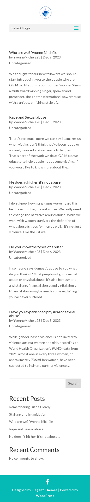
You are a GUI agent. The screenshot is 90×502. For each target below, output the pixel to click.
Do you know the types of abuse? (36, 247)
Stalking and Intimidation (27, 414)
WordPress (45, 496)
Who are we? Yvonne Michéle (33, 52)
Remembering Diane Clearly (29, 407)
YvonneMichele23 (26, 57)
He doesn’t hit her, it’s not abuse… (36, 182)
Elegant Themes (44, 490)
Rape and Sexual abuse (27, 117)
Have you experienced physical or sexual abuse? (42, 313)
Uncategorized (20, 63)
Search (73, 383)
